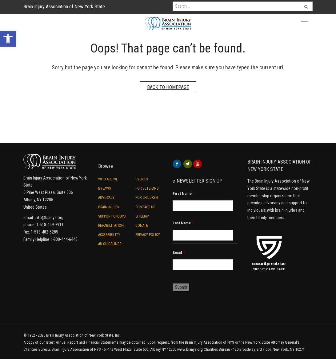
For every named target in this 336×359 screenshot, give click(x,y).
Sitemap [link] (142, 216)
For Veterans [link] (146, 188)
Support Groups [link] (112, 216)
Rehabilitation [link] (111, 225)
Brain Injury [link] (109, 207)
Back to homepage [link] (168, 87)
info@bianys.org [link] (49, 217)
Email (179, 252)
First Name (184, 193)
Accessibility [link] (109, 235)
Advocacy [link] (106, 197)
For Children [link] (146, 197)
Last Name (183, 223)
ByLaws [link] (104, 188)
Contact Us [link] (145, 207)
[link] (8, 39)
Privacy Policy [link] (147, 235)
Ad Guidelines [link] (109, 244)
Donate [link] (141, 225)
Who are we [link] (108, 179)
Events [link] (141, 179)
